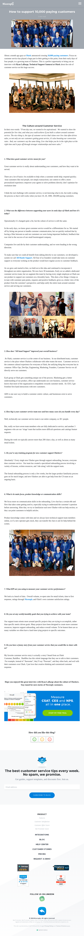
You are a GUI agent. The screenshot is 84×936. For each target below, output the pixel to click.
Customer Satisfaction (42, 822)
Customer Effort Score (42, 825)
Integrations (42, 835)
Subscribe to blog (42, 795)
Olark (28, 55)
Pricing (42, 854)
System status (42, 930)
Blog (42, 840)
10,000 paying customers (58, 55)
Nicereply (29, 599)
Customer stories (42, 849)
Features (42, 818)
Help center (42, 844)
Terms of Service (61, 926)
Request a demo (42, 859)
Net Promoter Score (42, 829)
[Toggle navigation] (79, 3)
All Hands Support (24, 258)
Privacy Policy (49, 926)
